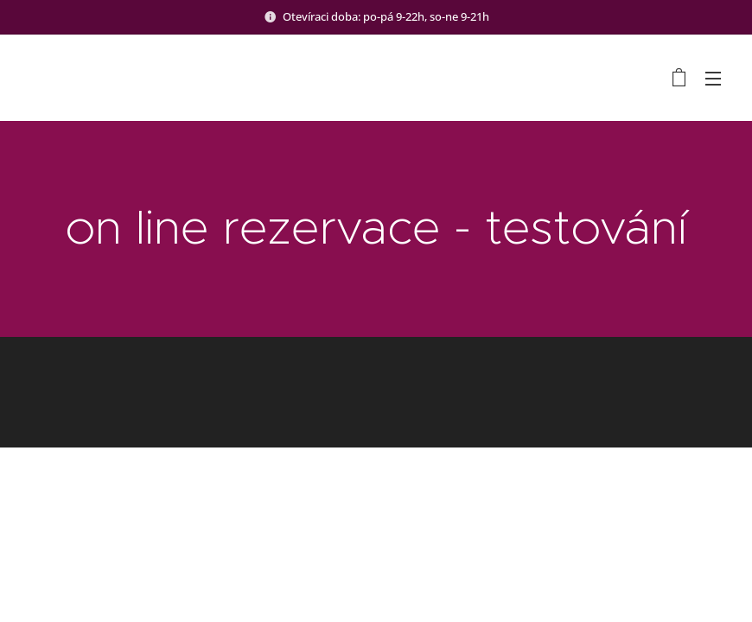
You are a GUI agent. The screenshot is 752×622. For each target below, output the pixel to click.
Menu (713, 78)
